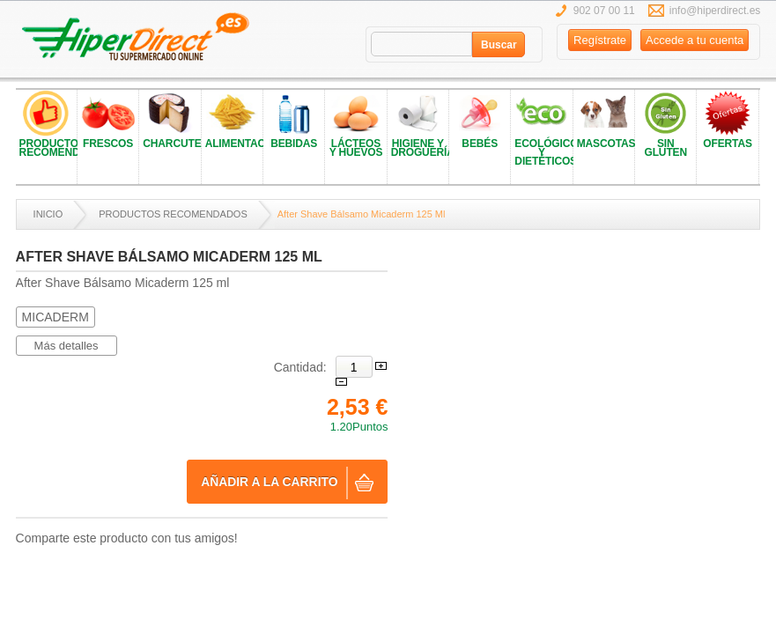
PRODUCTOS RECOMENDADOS (173, 214)
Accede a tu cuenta (694, 40)
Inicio (48, 214)
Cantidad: (300, 367)
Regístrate (599, 40)
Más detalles (66, 345)
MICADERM (55, 317)
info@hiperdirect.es (715, 10)
